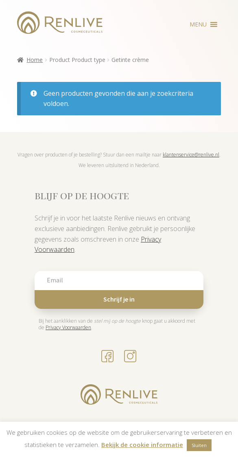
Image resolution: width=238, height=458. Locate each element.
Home (34, 60)
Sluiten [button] (199, 445)
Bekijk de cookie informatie (142, 444)
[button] (198, 24)
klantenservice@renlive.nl (191, 154)
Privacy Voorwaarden (68, 327)
